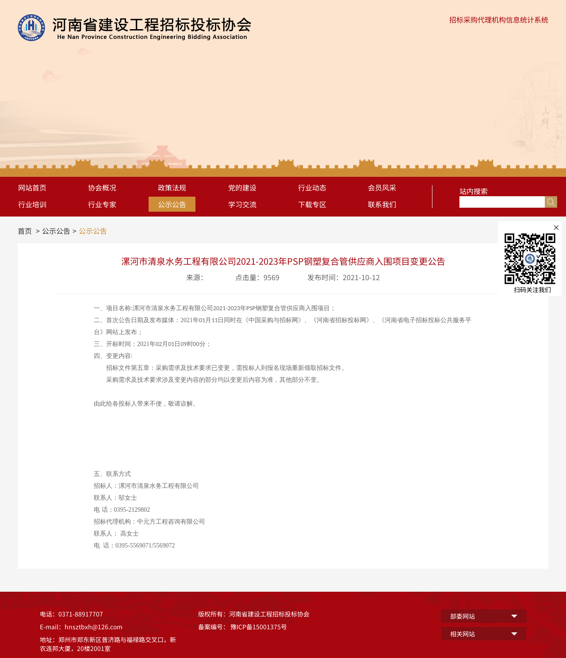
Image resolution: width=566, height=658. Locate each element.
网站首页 (32, 187)
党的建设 (242, 187)
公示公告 (172, 204)
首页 (25, 230)
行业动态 (312, 187)
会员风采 (382, 187)
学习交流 (242, 204)
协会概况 (102, 187)
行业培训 (32, 204)
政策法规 (172, 187)
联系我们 (382, 204)
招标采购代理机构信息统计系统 (498, 19)
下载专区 (312, 204)
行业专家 (102, 204)
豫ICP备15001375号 (258, 626)
